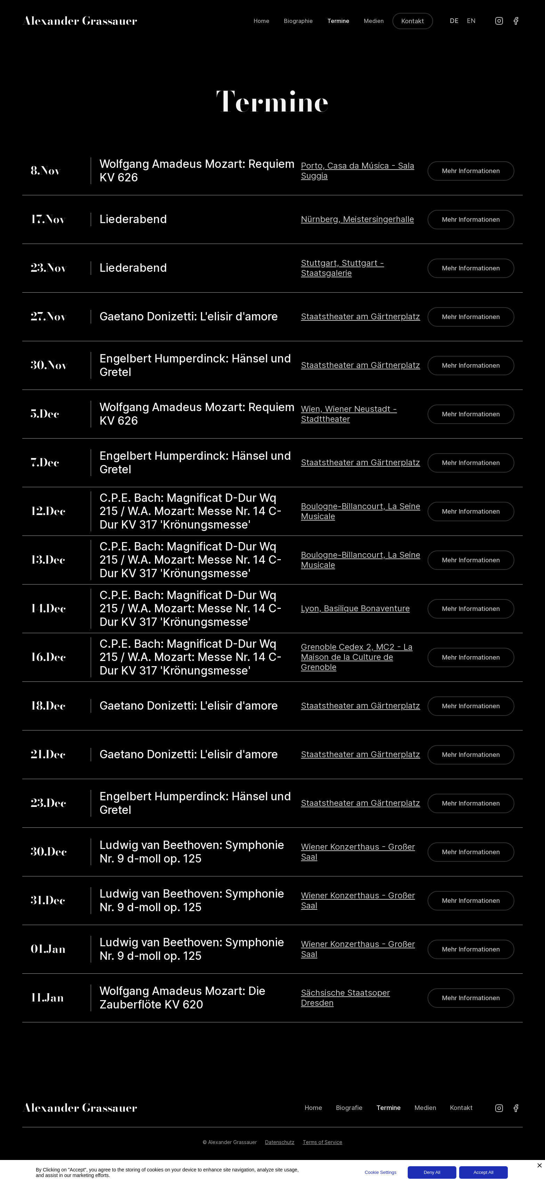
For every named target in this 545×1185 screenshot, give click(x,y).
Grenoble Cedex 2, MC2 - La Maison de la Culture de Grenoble (357, 657)
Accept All (483, 1172)
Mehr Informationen (471, 170)
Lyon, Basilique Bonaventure (355, 608)
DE (454, 20)
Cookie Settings (380, 1172)
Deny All (432, 1172)
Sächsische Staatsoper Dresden (345, 998)
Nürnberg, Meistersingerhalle (357, 219)
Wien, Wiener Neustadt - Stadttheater (349, 414)
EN (471, 20)
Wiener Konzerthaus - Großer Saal (358, 852)
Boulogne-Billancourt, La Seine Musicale (360, 511)
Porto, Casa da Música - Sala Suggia (357, 171)
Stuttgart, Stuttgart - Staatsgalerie (342, 268)
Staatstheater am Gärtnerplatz (360, 316)
